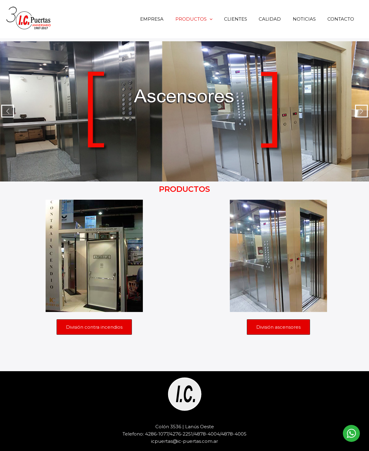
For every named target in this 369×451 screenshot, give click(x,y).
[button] (221, 19)
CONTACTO (342, 19)
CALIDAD (276, 19)
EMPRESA (166, 19)
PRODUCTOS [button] (205, 19)
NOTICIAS (307, 19)
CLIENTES (244, 19)
